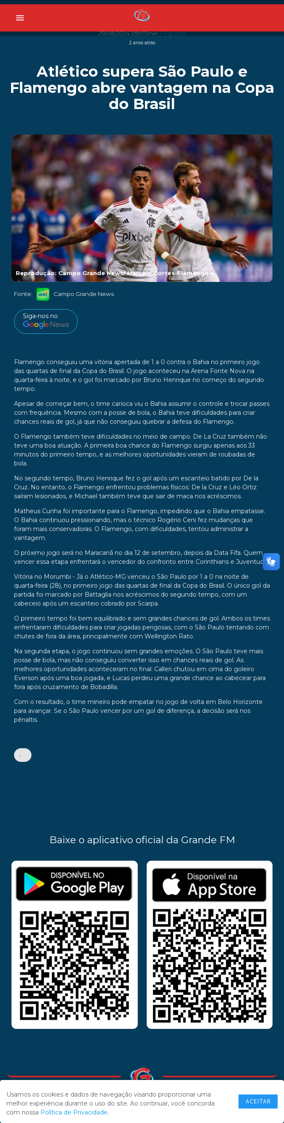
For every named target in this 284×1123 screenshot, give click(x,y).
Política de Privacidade (74, 1112)
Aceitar (258, 1101)
